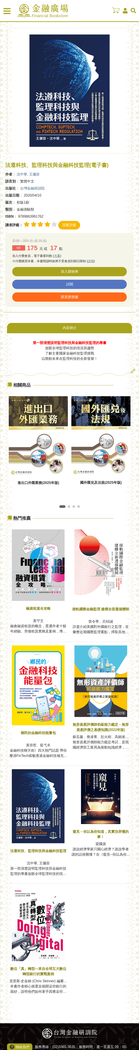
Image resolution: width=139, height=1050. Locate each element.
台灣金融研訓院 (32, 188)
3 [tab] (74, 507)
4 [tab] (79, 507)
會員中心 (125, 10)
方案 (57, 256)
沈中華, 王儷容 (28, 174)
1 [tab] (61, 507)
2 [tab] (70, 507)
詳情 (91, 261)
